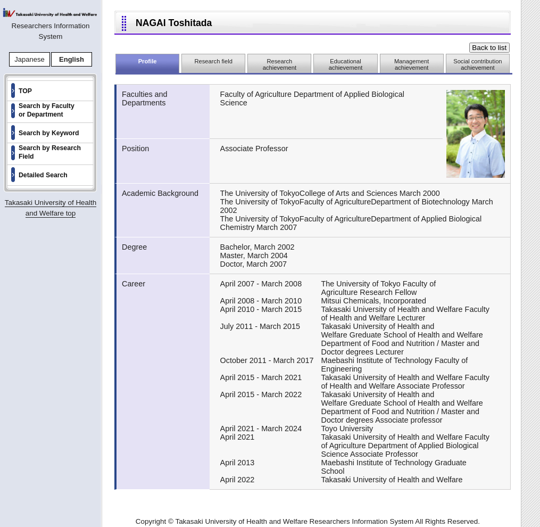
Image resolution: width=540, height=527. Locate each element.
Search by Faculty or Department (46, 110)
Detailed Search (43, 175)
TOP (25, 91)
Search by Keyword (49, 133)
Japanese (29, 59)
